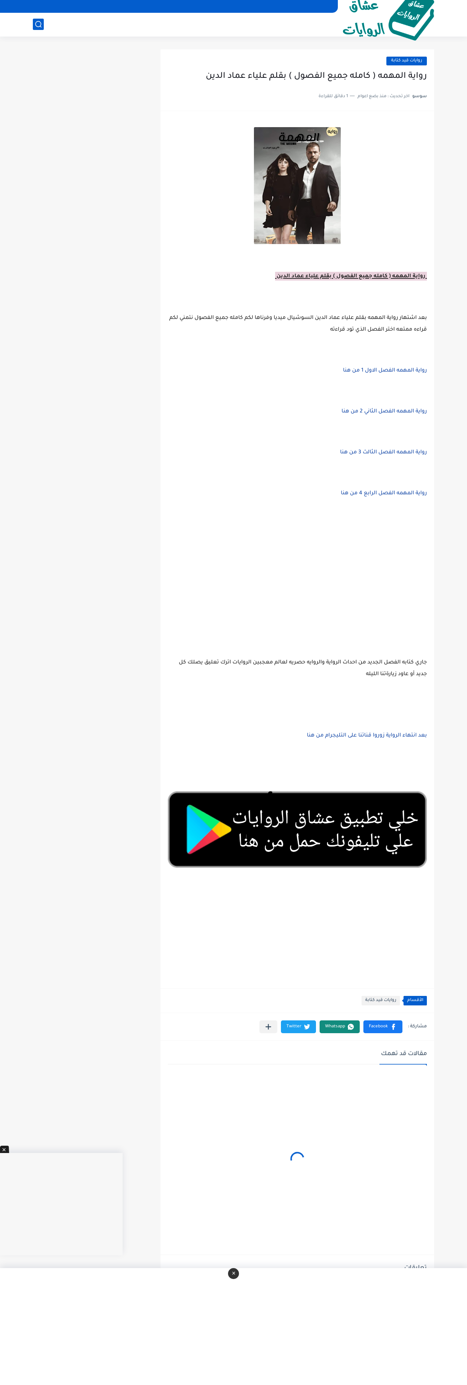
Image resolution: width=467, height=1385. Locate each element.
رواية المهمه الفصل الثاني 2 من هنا (383, 412)
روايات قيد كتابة (406, 60)
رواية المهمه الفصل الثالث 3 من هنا (383, 453)
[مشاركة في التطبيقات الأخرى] (268, 1026)
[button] (382, 1026)
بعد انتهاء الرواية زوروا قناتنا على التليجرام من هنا (367, 736)
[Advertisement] (297, 576)
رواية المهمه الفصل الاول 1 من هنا (384, 371)
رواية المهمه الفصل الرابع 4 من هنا (383, 493)
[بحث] (38, 24)
